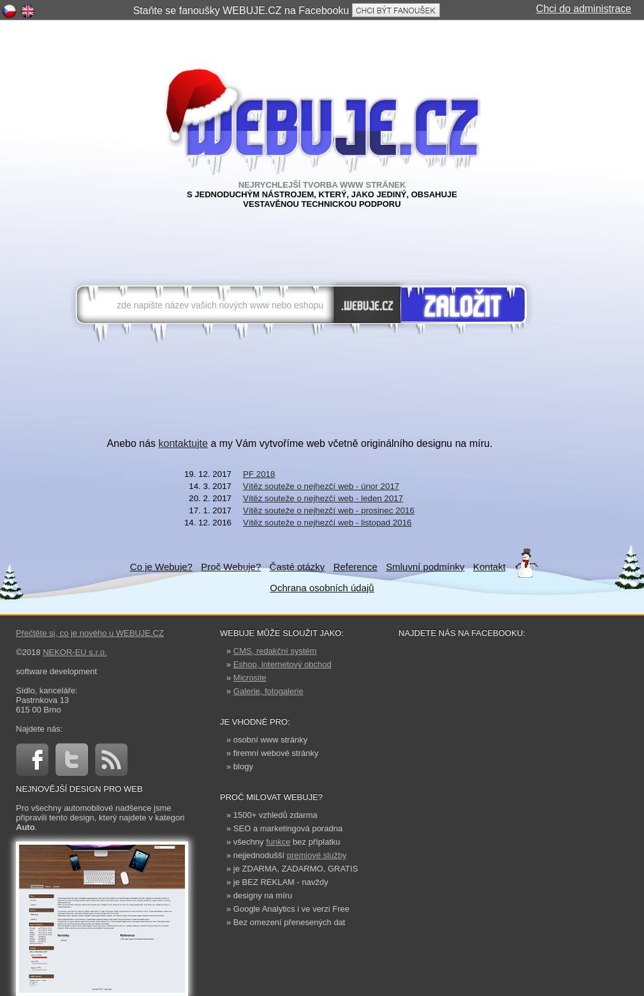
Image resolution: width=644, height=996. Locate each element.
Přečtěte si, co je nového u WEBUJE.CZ (90, 633)
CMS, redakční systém (275, 651)
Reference (355, 566)
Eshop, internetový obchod (282, 664)
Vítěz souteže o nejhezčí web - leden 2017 (323, 498)
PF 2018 (259, 474)
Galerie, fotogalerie (268, 691)
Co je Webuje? (161, 566)
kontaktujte (183, 443)
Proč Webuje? (231, 566)
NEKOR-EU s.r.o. (74, 652)
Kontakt (489, 566)
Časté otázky (297, 566)
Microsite (250, 678)
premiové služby (317, 855)
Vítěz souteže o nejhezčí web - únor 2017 (321, 486)
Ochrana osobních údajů (322, 587)
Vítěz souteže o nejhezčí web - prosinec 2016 (328, 510)
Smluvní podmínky (425, 566)
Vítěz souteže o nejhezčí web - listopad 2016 (327, 522)
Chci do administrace (583, 8)
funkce (278, 842)
